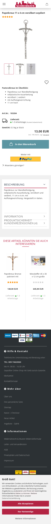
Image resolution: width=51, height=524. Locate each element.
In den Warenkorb (22, 144)
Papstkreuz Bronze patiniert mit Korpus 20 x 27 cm (12, 276)
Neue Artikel (9, 418)
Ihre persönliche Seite (13, 402)
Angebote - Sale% (11, 423)
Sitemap (7, 407)
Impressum (9, 460)
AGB (6, 449)
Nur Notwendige (25, 511)
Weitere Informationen (25, 518)
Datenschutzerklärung (11, 498)
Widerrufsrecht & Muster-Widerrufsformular (22, 439)
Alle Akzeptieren (25, 503)
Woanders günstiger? (14, 165)
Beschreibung (14, 184)
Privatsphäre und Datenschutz (17, 455)
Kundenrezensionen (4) (20, 223)
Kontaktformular (11, 381)
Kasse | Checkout (11, 412)
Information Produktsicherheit (18, 217)
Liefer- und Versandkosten (15, 444)
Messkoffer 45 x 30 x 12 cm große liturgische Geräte (38, 276)
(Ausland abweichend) (34, 122)
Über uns (8, 396)
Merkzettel (8, 375)
